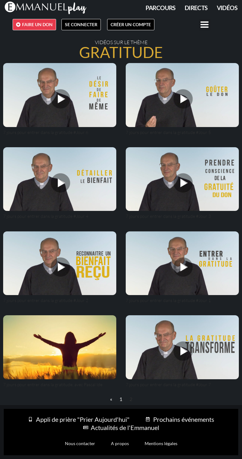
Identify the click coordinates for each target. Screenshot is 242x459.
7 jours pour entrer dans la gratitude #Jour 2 (45, 300)
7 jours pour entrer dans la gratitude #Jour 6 (45, 132)
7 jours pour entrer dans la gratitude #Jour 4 (45, 216)
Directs (196, 7)
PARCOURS (161, 7)
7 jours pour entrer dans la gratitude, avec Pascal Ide (52, 384)
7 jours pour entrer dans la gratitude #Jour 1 (168, 300)
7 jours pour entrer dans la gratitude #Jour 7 (168, 384)
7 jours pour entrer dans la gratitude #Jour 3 (168, 216)
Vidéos (227, 7)
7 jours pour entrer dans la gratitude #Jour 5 (168, 132)
